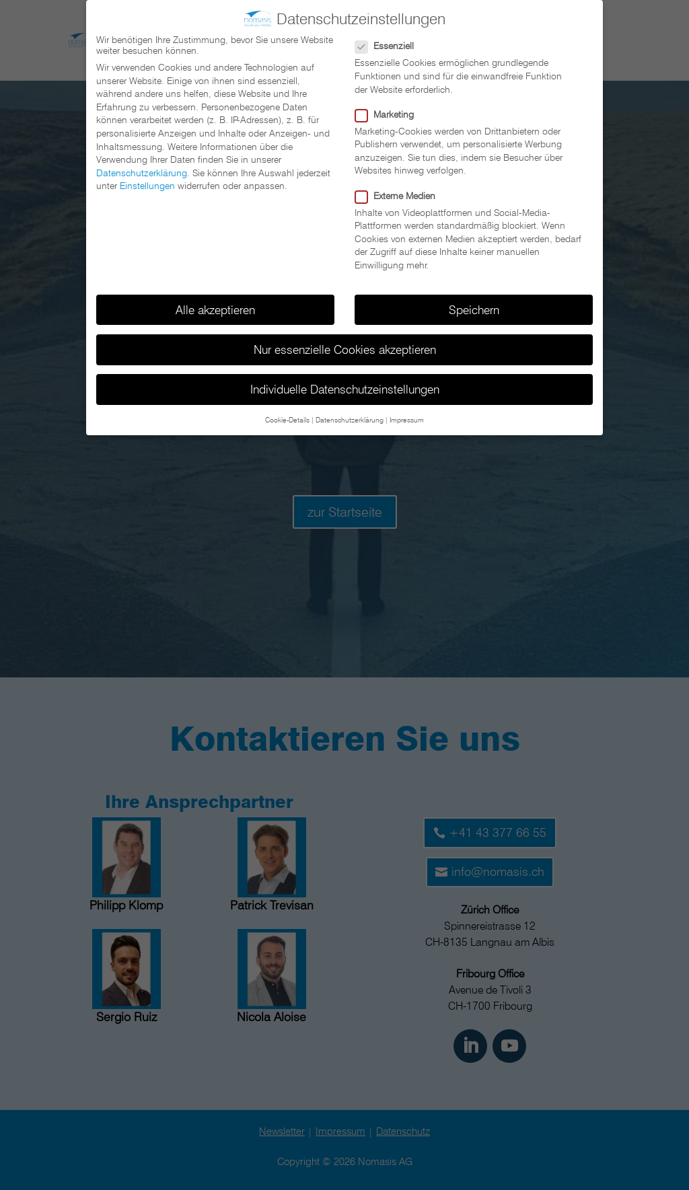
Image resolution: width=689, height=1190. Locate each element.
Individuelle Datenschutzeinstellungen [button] (344, 386)
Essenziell (390, 42)
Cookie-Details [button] (287, 416)
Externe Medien (401, 192)
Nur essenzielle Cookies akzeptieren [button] (345, 346)
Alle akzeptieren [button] (215, 306)
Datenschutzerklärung (141, 169)
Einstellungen (147, 182)
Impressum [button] (407, 416)
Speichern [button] (474, 306)
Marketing (390, 111)
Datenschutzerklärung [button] (350, 416)
